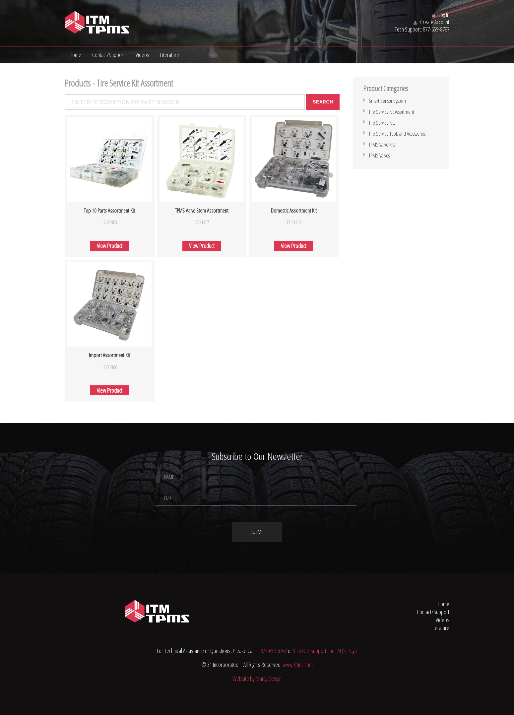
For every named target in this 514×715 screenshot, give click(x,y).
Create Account (431, 22)
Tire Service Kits (382, 122)
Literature (169, 55)
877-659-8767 (436, 29)
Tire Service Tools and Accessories (397, 133)
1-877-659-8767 (271, 651)
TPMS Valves (379, 155)
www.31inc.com (298, 665)
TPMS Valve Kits (382, 144)
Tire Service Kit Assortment (391, 111)
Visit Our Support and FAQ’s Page (325, 651)
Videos (142, 55)
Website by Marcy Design (257, 678)
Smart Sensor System (387, 100)
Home (75, 55)
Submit (257, 532)
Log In (440, 15)
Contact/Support (108, 55)
